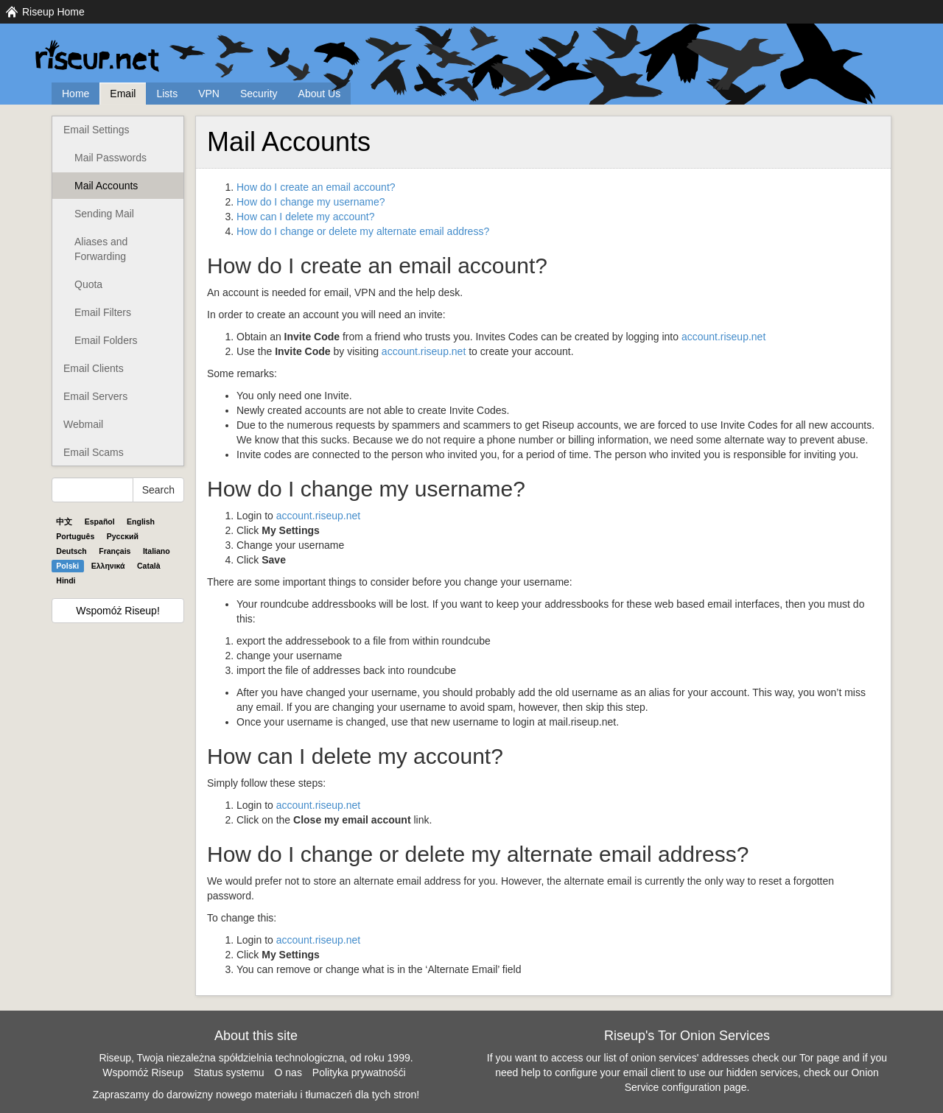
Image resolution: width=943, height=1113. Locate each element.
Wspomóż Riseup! (118, 611)
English (141, 521)
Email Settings (96, 130)
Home (75, 93)
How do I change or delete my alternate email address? (362, 231)
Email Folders (106, 340)
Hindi (65, 580)
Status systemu (229, 1072)
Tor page (819, 1058)
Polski (67, 565)
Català (149, 565)
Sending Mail (104, 214)
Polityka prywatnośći (359, 1072)
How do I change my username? (310, 202)
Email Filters (102, 312)
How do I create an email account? (316, 187)
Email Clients (93, 368)
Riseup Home (53, 12)
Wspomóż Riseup (142, 1072)
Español (100, 521)
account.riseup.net (723, 337)
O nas (288, 1072)
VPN (209, 93)
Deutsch (71, 551)
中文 (64, 521)
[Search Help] (92, 489)
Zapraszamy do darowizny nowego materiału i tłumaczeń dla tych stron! (256, 1094)
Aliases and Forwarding (100, 249)
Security (259, 93)
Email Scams (93, 452)
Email (123, 93)
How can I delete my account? (305, 216)
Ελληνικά (108, 565)
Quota (88, 284)
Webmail (83, 424)
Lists (167, 93)
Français (114, 551)
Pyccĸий (123, 536)
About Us (319, 93)
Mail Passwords (110, 158)
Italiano (156, 551)
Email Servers (95, 396)
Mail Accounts (106, 186)
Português (75, 536)
